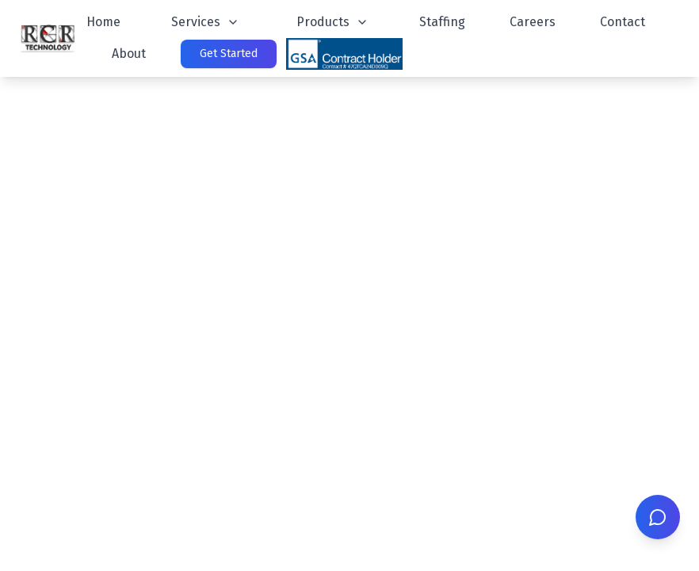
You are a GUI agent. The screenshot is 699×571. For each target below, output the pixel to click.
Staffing (442, 21)
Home (103, 21)
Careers (533, 21)
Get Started (229, 53)
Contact (622, 21)
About (129, 53)
